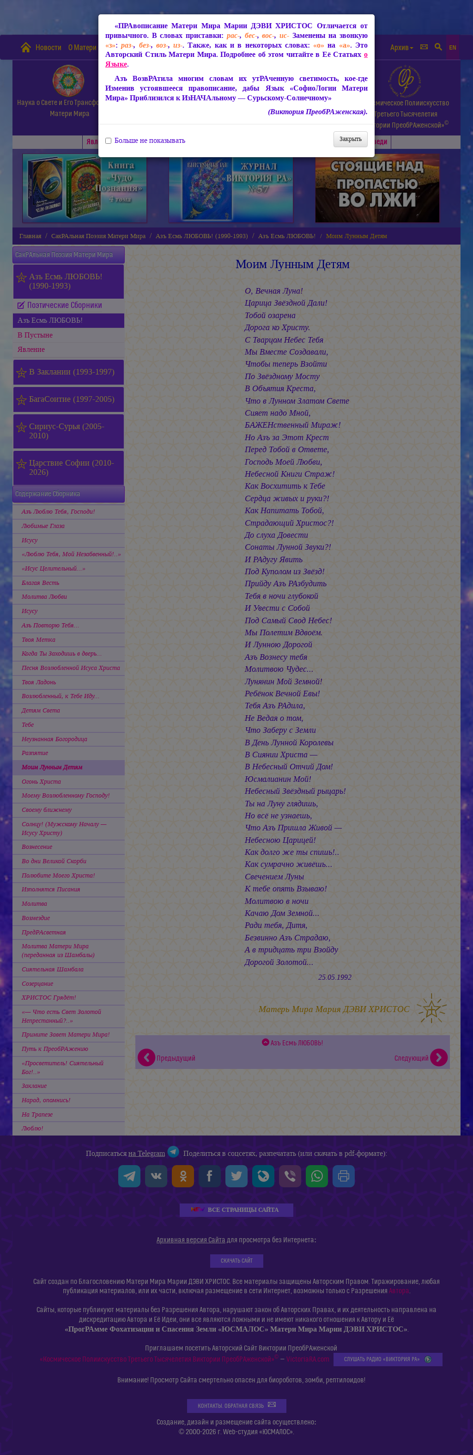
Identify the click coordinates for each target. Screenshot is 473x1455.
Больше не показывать (145, 140)
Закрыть (351, 139)
